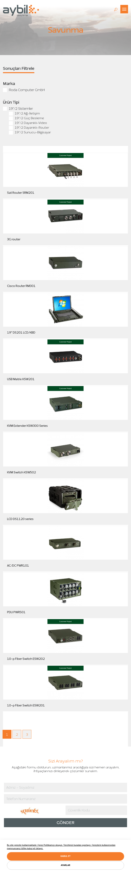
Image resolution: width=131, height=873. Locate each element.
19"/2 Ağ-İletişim (24, 113)
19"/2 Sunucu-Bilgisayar (30, 132)
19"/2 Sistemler (18, 109)
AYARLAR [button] (65, 865)
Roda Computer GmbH (24, 90)
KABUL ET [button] (65, 856)
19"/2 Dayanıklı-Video (28, 123)
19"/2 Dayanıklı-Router (29, 127)
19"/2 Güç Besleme (26, 118)
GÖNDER (65, 822)
